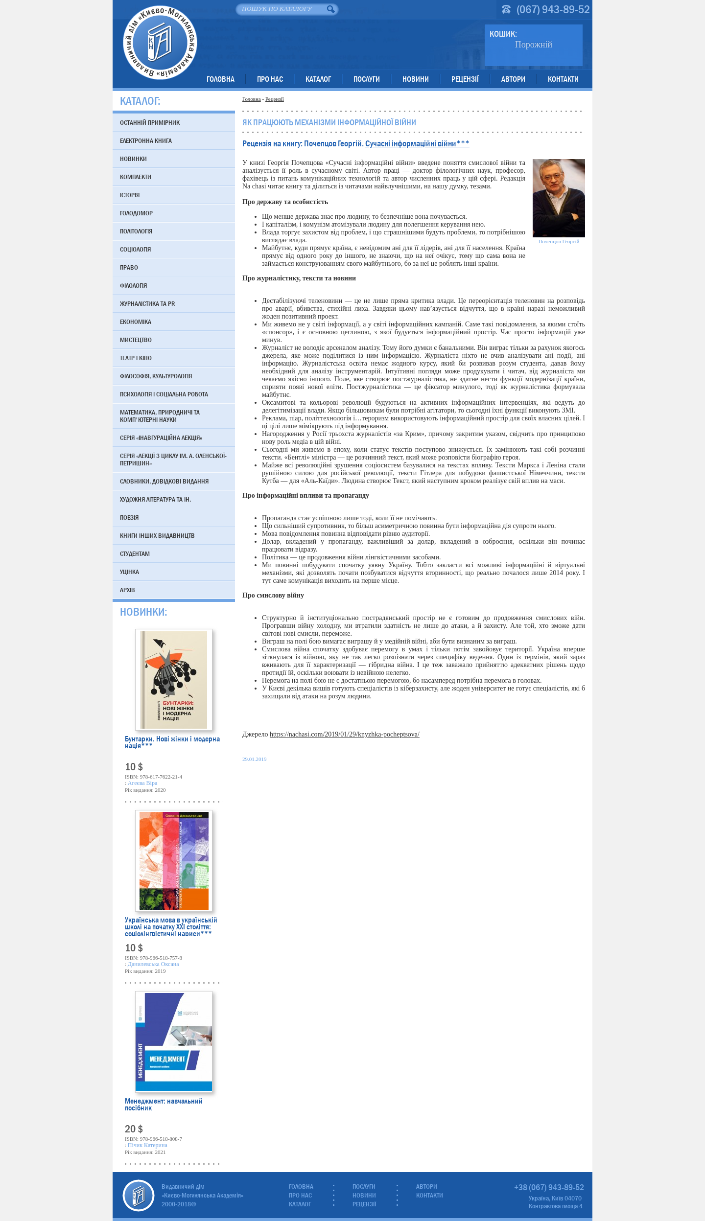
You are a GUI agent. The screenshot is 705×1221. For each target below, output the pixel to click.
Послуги (366, 79)
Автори (513, 79)
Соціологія (135, 249)
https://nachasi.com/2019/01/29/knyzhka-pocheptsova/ (345, 734)
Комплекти (135, 176)
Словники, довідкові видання (164, 481)
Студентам (135, 553)
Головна (221, 79)
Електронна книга (146, 140)
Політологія (136, 231)
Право (129, 267)
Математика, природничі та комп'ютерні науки (160, 416)
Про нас (270, 79)
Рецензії (465, 79)
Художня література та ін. (155, 499)
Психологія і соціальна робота (164, 394)
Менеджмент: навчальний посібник (164, 1105)
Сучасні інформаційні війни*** (417, 143)
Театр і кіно (136, 357)
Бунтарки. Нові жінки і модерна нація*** (172, 743)
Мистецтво (136, 339)
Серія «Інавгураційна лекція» (161, 437)
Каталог (318, 79)
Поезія (129, 517)
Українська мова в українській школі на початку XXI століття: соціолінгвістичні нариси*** (171, 926)
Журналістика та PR (147, 303)
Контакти (563, 79)
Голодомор (136, 212)
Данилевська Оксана (153, 964)
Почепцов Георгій (559, 241)
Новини (415, 79)
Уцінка (129, 571)
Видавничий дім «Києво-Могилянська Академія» (159, 42)
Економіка (135, 321)
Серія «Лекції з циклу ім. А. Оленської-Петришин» (173, 459)
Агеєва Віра (142, 783)
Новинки (133, 158)
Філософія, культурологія (156, 375)
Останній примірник (150, 122)
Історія (130, 194)
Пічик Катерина (147, 1145)
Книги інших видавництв (157, 535)
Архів (127, 589)
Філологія (133, 285)
